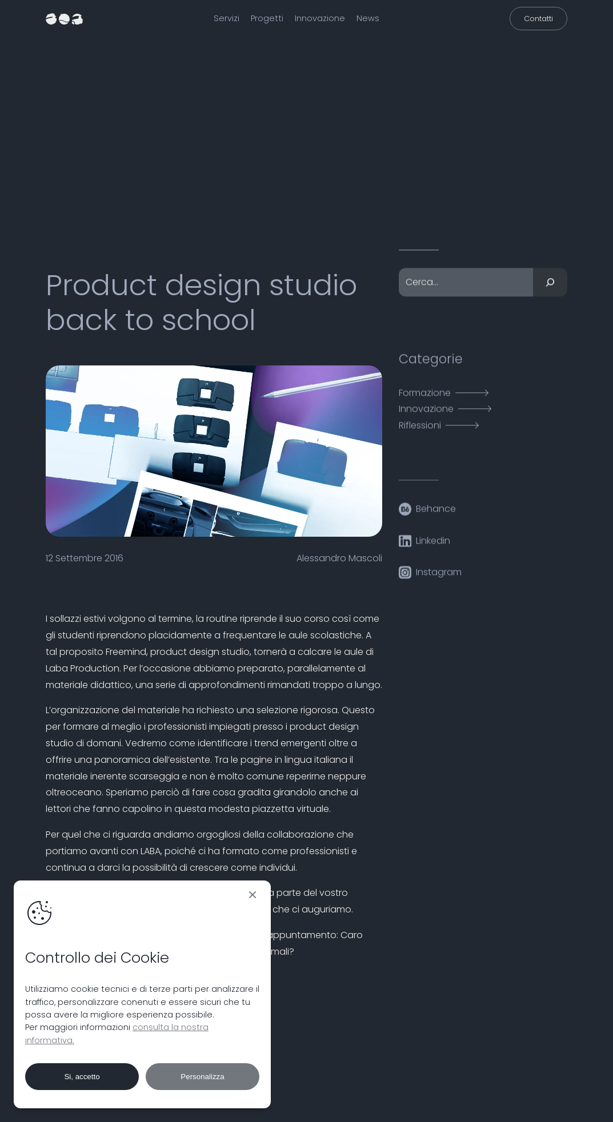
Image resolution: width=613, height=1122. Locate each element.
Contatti (538, 18)
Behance (436, 512)
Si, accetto (81, 1076)
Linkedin (433, 544)
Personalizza (202, 1076)
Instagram (439, 575)
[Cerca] (550, 286)
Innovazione (426, 412)
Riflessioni (420, 429)
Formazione (425, 396)
